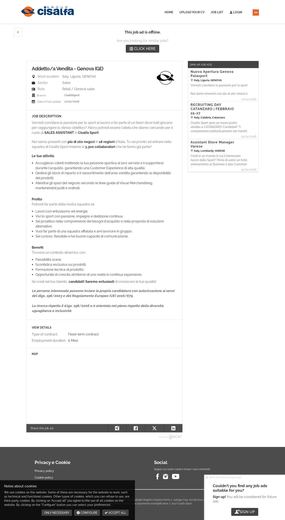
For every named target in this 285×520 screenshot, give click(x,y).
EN (255, 12)
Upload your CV (191, 12)
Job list (217, 12)
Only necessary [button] (56, 512)
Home (169, 12)
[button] (18, 32)
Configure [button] (87, 512)
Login (236, 12)
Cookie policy (44, 477)
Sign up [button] (245, 512)
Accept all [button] (115, 512)
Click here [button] (142, 48)
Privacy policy (44, 471)
